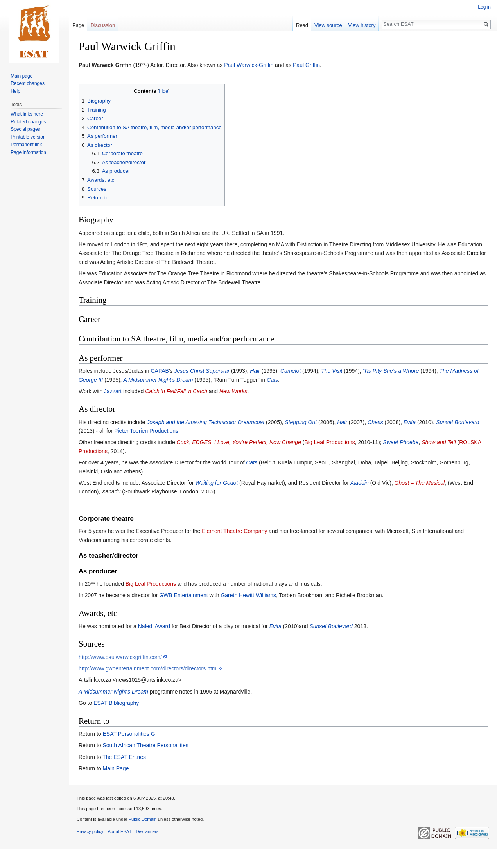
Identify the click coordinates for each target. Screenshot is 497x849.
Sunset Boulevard (457, 422)
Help (15, 91)
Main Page (115, 768)
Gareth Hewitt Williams (248, 595)
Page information (28, 152)
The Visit (331, 371)
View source (328, 25)
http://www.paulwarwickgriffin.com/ (120, 657)
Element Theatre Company (234, 531)
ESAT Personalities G (128, 734)
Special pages (25, 129)
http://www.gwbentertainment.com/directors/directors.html (148, 668)
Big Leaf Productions (330, 442)
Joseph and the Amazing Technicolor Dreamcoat (205, 422)
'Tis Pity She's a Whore (391, 371)
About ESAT (120, 831)
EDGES (201, 442)
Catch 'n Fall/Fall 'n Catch (176, 391)
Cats (272, 380)
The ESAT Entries (124, 757)
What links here (27, 114)
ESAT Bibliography (116, 703)
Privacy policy (90, 831)
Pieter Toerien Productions (146, 431)
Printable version (28, 137)
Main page (21, 76)
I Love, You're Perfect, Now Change (257, 442)
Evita (410, 422)
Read (302, 25)
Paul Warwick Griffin (105, 65)
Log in (484, 7)
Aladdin (359, 483)
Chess (375, 422)
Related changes (28, 122)
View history (362, 25)
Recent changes (28, 83)
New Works (233, 391)
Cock (183, 442)
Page (78, 25)
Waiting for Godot (217, 483)
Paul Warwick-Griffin (248, 65)
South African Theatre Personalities (145, 745)
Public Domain (142, 819)
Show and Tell (439, 442)
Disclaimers (147, 831)
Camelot (290, 371)
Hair (255, 371)
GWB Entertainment (183, 595)
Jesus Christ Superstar (202, 371)
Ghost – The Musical (420, 483)
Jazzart (113, 391)
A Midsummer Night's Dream (158, 380)
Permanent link (26, 144)
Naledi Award (154, 626)
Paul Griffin (306, 65)
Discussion (102, 25)
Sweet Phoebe (400, 442)
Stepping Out (301, 422)
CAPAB (160, 371)
